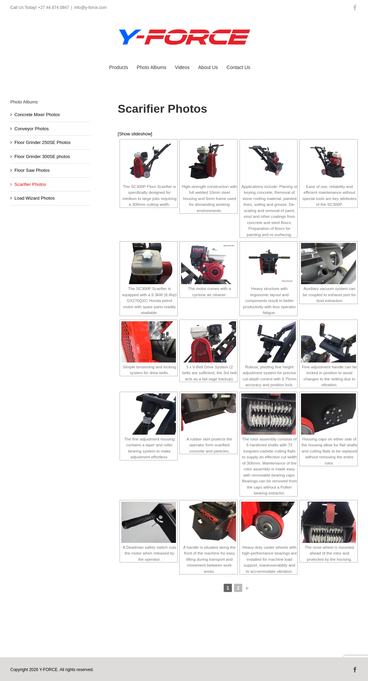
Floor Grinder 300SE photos (42, 156)
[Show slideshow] (135, 133)
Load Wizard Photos (34, 198)
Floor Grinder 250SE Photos (42, 142)
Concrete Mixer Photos (37, 114)
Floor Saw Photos (32, 170)
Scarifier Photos (30, 184)
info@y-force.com (90, 7)
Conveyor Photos (31, 128)
